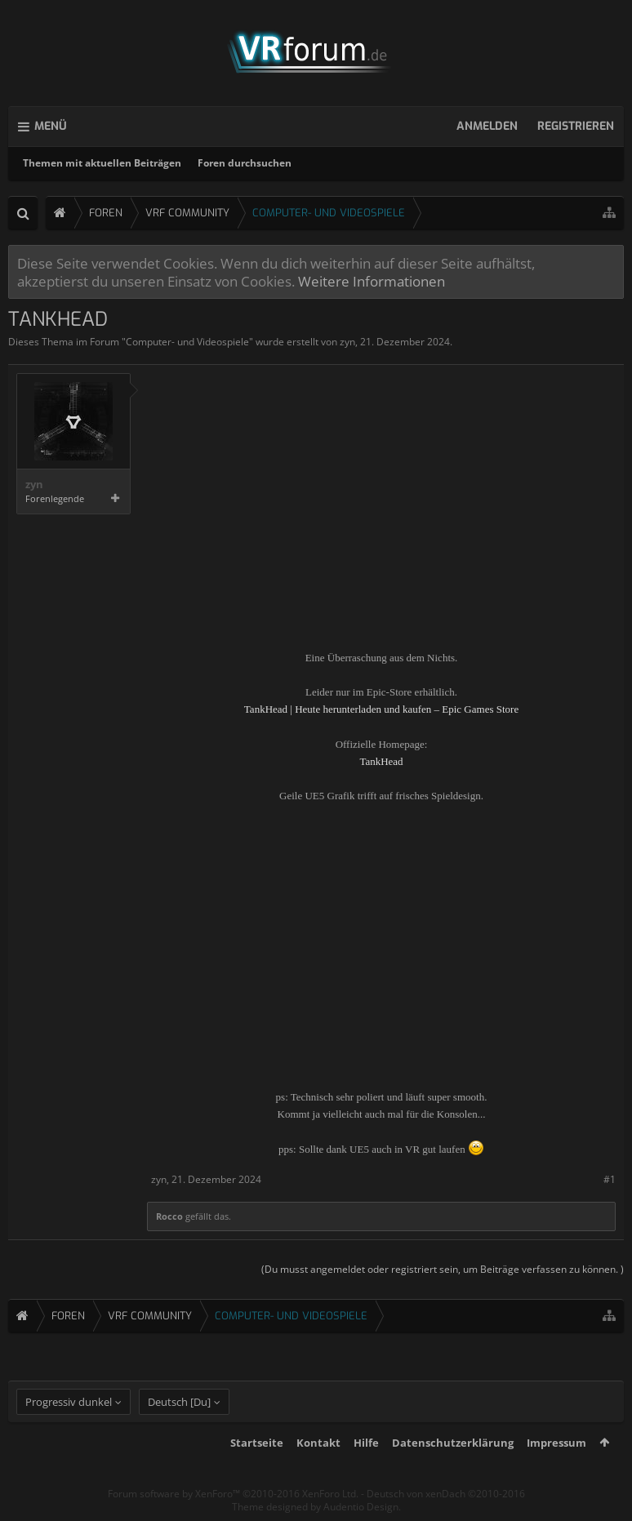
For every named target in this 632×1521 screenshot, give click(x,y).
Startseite (256, 1442)
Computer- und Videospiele (187, 342)
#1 (609, 1179)
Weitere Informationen (371, 281)
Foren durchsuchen (245, 163)
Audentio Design (360, 1507)
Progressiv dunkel (68, 1401)
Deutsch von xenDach (446, 1494)
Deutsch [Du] (179, 1401)
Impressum (556, 1442)
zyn (347, 342)
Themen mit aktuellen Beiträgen (102, 163)
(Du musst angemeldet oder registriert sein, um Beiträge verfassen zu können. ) (442, 1269)
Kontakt (318, 1442)
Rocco (169, 1216)
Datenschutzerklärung (453, 1442)
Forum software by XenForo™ (233, 1494)
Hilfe (366, 1442)
